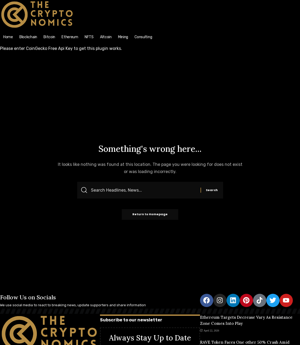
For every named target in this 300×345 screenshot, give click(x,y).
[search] (262, 3)
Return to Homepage (150, 215)
